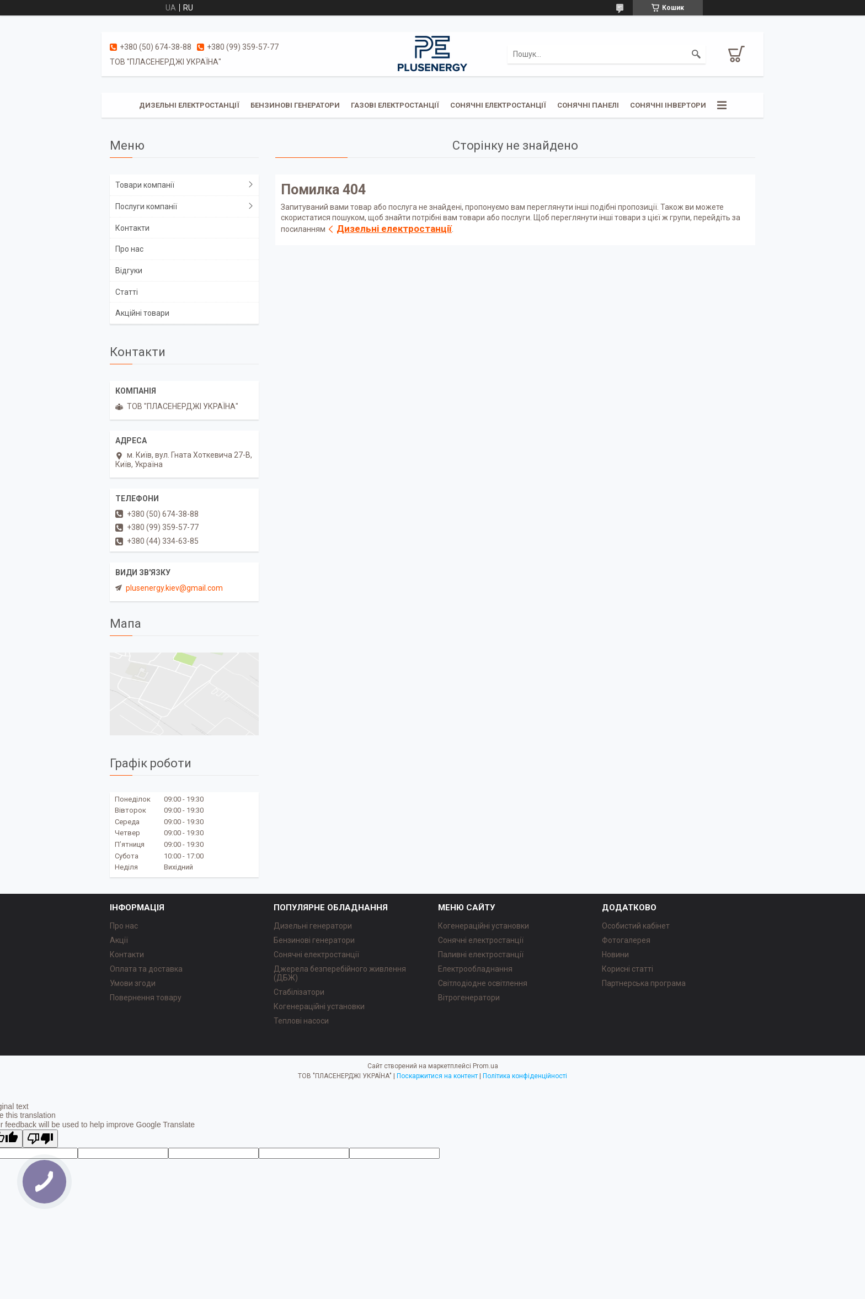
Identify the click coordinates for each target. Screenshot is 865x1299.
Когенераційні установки (319, 1006)
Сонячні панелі (588, 105)
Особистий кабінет (636, 925)
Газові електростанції (395, 105)
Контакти (132, 228)
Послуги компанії (146, 206)
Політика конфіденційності (525, 1076)
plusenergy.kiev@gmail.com (174, 588)
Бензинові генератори (295, 105)
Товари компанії (144, 185)
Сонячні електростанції (498, 105)
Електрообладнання (475, 968)
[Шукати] (696, 54)
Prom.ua (485, 1066)
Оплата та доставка (146, 968)
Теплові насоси (301, 1020)
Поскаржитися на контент (437, 1076)
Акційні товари (142, 313)
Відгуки (128, 270)
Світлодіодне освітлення (482, 983)
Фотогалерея (626, 940)
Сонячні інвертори (668, 105)
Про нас (129, 249)
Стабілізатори (299, 992)
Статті (126, 292)
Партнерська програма (644, 983)
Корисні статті (627, 968)
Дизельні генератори (313, 925)
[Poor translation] (40, 1139)
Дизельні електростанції (189, 105)
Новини (615, 954)
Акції (119, 940)
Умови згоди (133, 983)
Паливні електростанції (481, 954)
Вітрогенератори (469, 997)
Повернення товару (145, 997)
